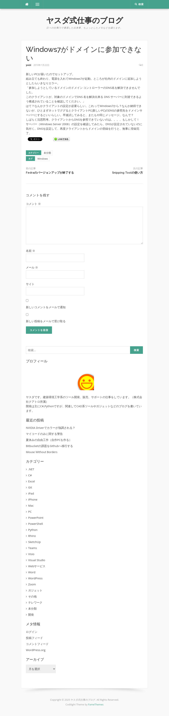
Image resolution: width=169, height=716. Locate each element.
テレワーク (35, 602)
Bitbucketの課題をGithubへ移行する (49, 446)
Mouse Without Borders (41, 452)
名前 (30, 251)
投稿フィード (34, 638)
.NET (31, 469)
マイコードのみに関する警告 (44, 434)
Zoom (32, 584)
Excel (31, 481)
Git (30, 487)
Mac (31, 505)
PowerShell (35, 524)
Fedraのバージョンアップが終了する (50, 172)
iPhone (32, 499)
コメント (33, 204)
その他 (32, 596)
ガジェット (35, 590)
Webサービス (36, 566)
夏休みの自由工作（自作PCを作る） (49, 440)
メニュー (37, 4)
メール (32, 267)
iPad (31, 493)
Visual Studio (36, 560)
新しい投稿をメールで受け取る (46, 321)
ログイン (31, 632)
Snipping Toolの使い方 (127, 172)
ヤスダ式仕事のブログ (84, 20)
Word (31, 572)
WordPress (35, 578)
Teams (32, 548)
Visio (31, 554)
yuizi (28, 65)
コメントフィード (37, 644)
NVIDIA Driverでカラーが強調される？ (50, 428)
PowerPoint (35, 517)
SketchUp (34, 542)
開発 (31, 614)
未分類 (47, 152)
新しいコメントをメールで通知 (46, 307)
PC (30, 511)
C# (30, 475)
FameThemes (95, 704)
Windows (42, 158)
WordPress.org (35, 650)
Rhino (32, 536)
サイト (30, 284)
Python (32, 530)
